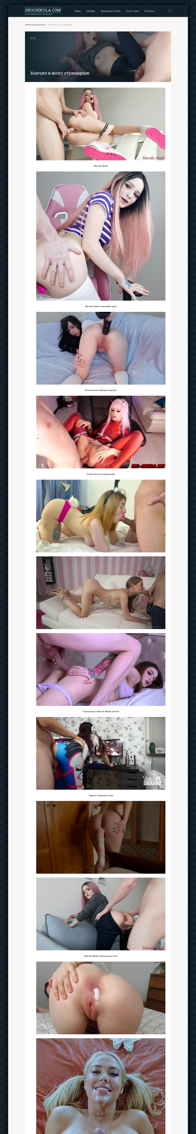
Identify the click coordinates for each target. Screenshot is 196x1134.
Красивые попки (110, 11)
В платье (150, 11)
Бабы (78, 11)
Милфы (90, 11)
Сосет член (132, 11)
